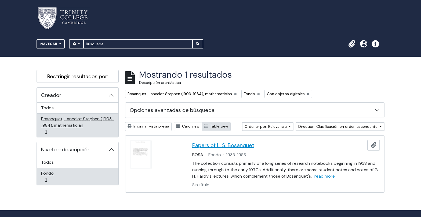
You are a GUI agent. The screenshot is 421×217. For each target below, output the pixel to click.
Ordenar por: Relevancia (266, 126)
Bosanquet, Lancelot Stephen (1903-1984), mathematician (77, 125)
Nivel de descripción (65, 149)
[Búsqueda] (138, 43)
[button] (352, 44)
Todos (47, 108)
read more (324, 176)
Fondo (53, 176)
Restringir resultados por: (77, 76)
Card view (187, 126)
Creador (51, 95)
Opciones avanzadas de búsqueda (172, 110)
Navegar (49, 44)
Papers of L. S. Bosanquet (223, 145)
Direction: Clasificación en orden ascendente (338, 126)
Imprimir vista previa (148, 126)
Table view (216, 126)
